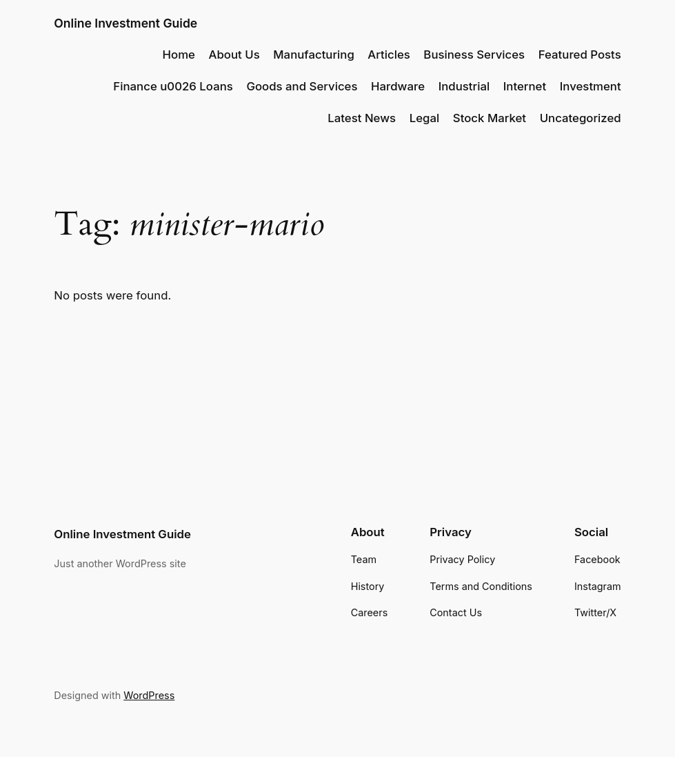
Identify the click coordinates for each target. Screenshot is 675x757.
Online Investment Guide (125, 23)
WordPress (148, 695)
